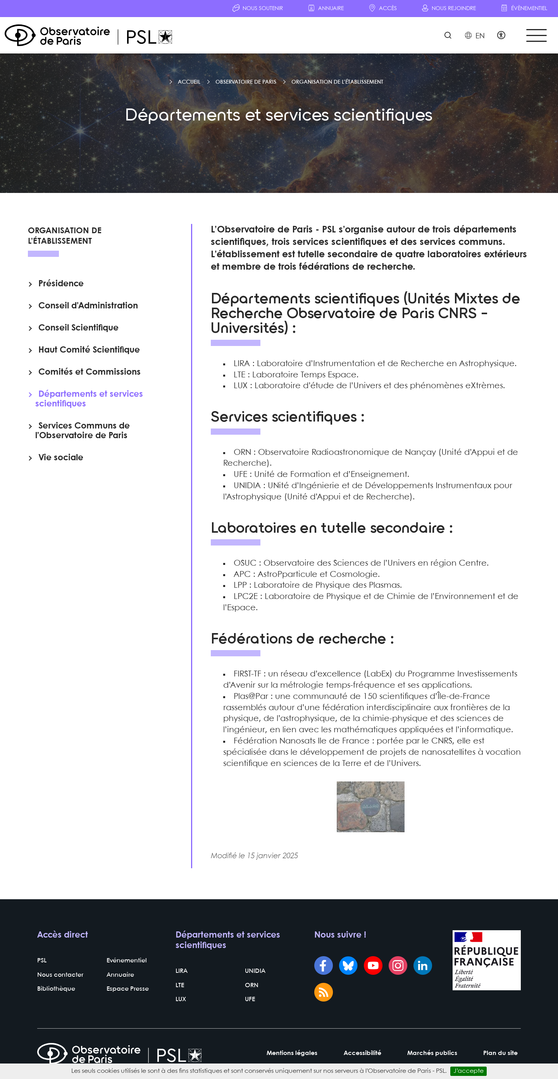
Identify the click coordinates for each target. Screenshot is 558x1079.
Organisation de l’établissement (337, 82)
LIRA (182, 971)
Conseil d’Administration (88, 306)
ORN (251, 985)
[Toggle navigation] (536, 35)
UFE (250, 1000)
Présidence (61, 284)
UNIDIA (255, 971)
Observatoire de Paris (245, 82)
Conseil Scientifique (78, 328)
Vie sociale (60, 458)
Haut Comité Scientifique (89, 350)
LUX (181, 1000)
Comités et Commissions (89, 372)
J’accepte (468, 1071)
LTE (180, 985)
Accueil (189, 82)
